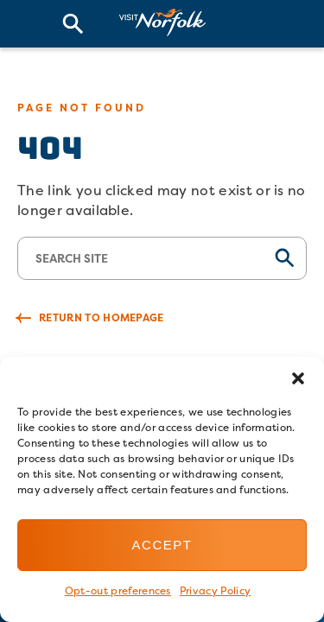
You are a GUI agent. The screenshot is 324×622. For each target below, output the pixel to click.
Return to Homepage (101, 317)
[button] (298, 378)
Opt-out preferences (118, 590)
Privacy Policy (215, 590)
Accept (162, 544)
